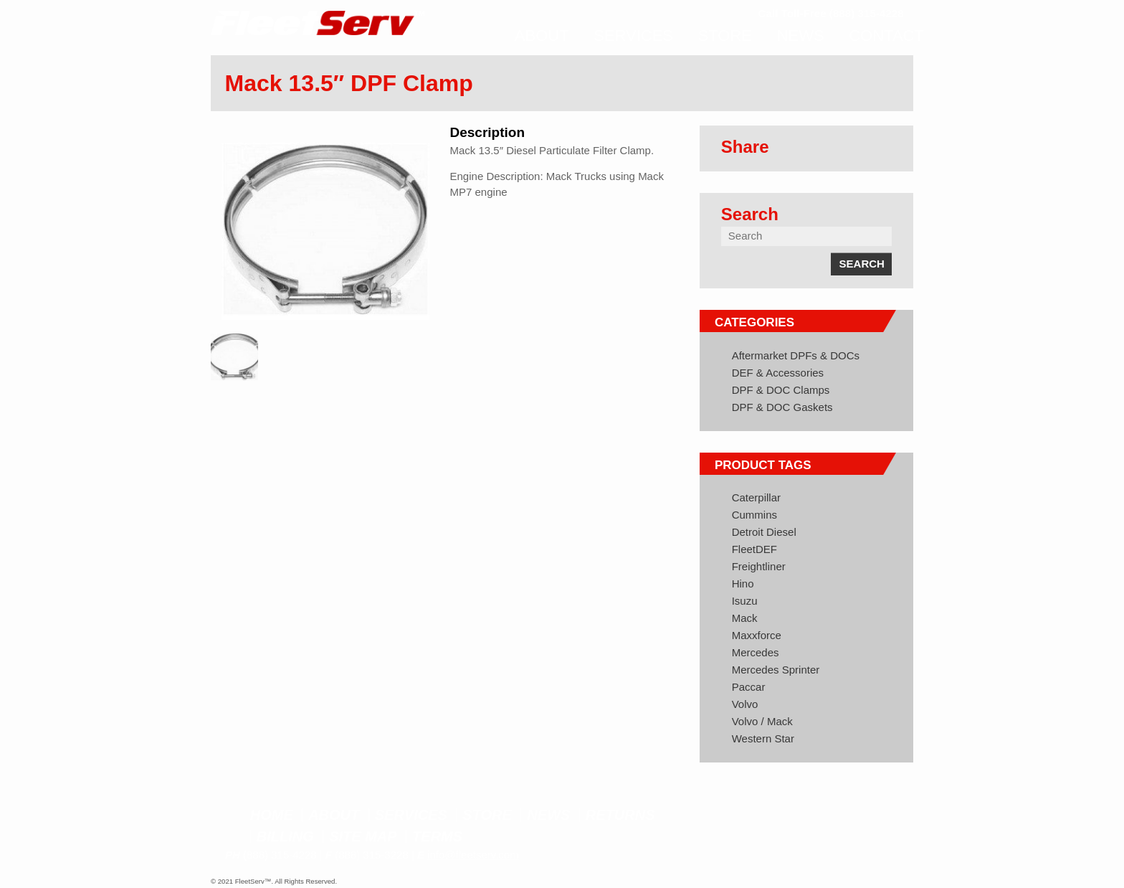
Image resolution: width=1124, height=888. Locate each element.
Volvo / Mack (762, 721)
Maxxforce (756, 635)
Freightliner (759, 566)
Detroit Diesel (764, 532)
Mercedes (755, 652)
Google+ (887, 816)
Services (411, 815)
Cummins (754, 515)
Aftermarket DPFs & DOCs (795, 355)
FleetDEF (754, 549)
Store (487, 815)
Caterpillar (756, 497)
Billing (285, 836)
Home (271, 815)
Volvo (745, 704)
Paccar (749, 687)
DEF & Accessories (778, 373)
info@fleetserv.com (473, 855)
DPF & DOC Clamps (781, 390)
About (333, 815)
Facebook (833, 816)
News (548, 815)
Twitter (860, 816)
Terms (437, 836)
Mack (745, 618)
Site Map (362, 836)
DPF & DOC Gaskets (782, 407)
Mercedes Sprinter (776, 669)
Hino (743, 583)
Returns (620, 815)
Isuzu (745, 601)
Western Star (763, 738)
